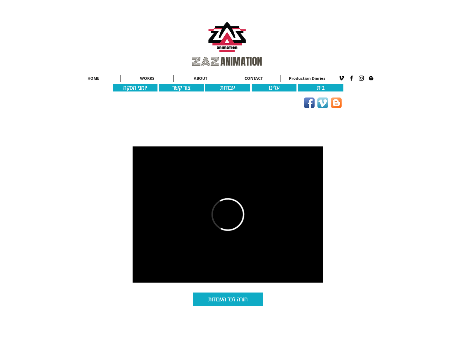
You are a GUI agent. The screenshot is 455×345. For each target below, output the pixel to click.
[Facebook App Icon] (309, 103)
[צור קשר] (181, 87)
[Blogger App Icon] (336, 103)
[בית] (320, 87)
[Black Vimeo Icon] (341, 78)
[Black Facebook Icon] (351, 78)
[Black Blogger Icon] (371, 78)
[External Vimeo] (228, 214)
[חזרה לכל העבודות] (228, 299)
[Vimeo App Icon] (322, 103)
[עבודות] (227, 87)
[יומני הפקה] (135, 87)
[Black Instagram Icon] (361, 78)
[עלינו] (274, 87)
